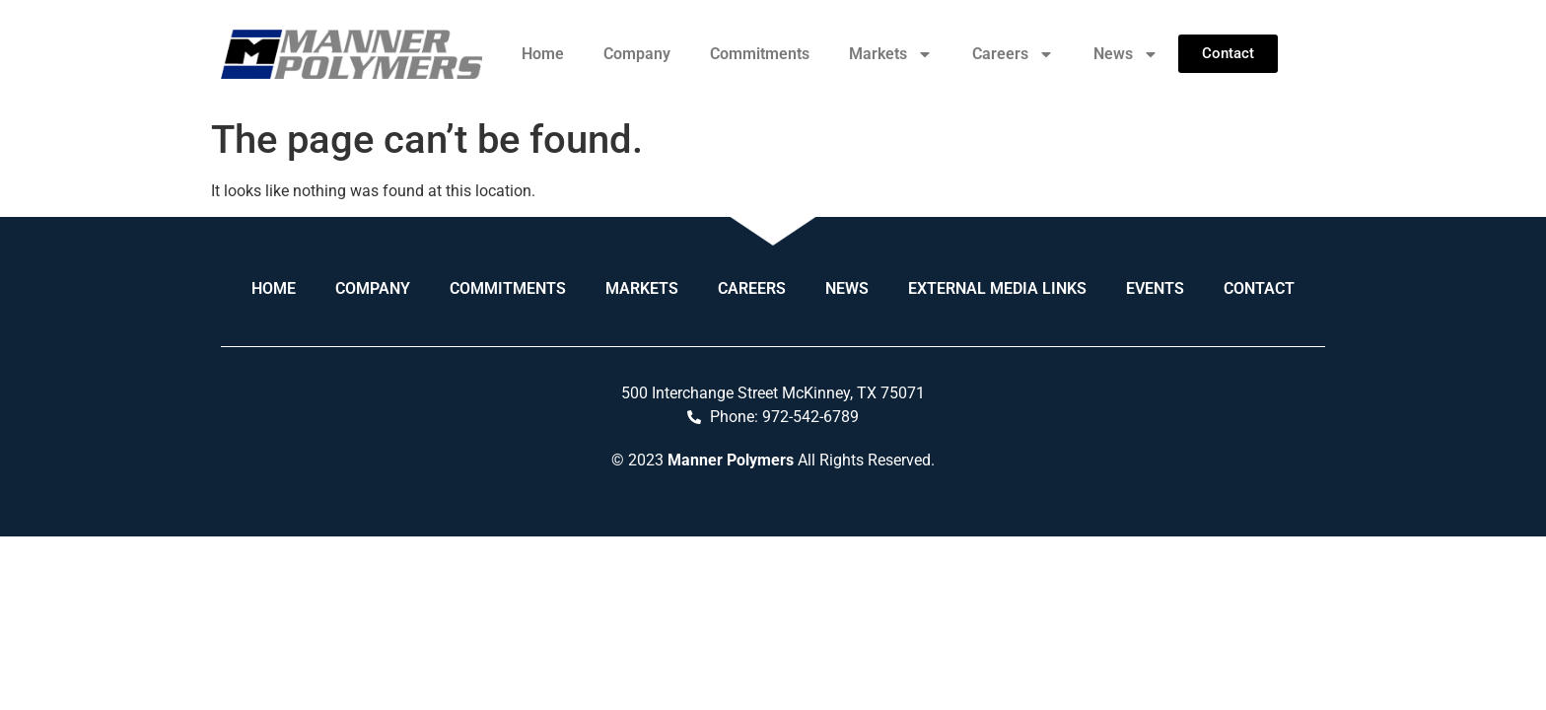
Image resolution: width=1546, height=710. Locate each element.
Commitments (759, 53)
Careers (1013, 54)
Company (636, 53)
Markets (891, 54)
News (1126, 54)
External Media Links (997, 288)
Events (1155, 288)
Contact (1259, 288)
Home (543, 53)
